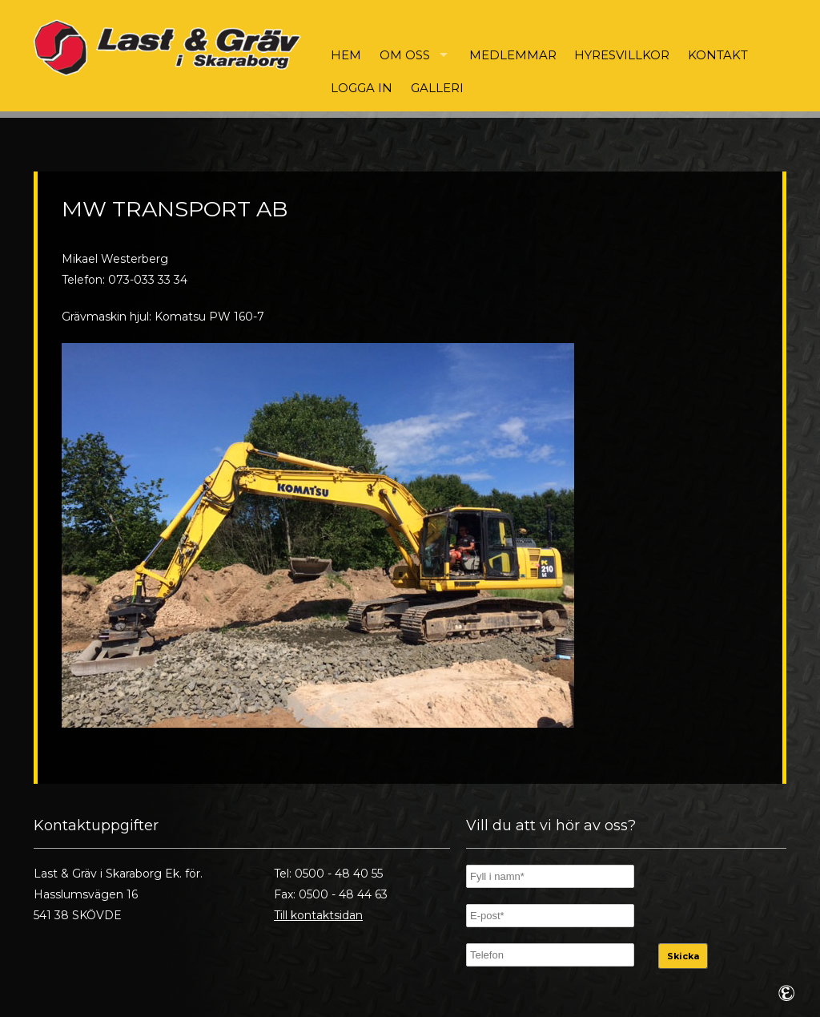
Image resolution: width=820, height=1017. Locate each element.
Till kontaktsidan (318, 915)
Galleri (437, 87)
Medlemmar (513, 55)
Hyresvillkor (621, 55)
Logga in (361, 87)
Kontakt (718, 55)
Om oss (405, 55)
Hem (346, 55)
